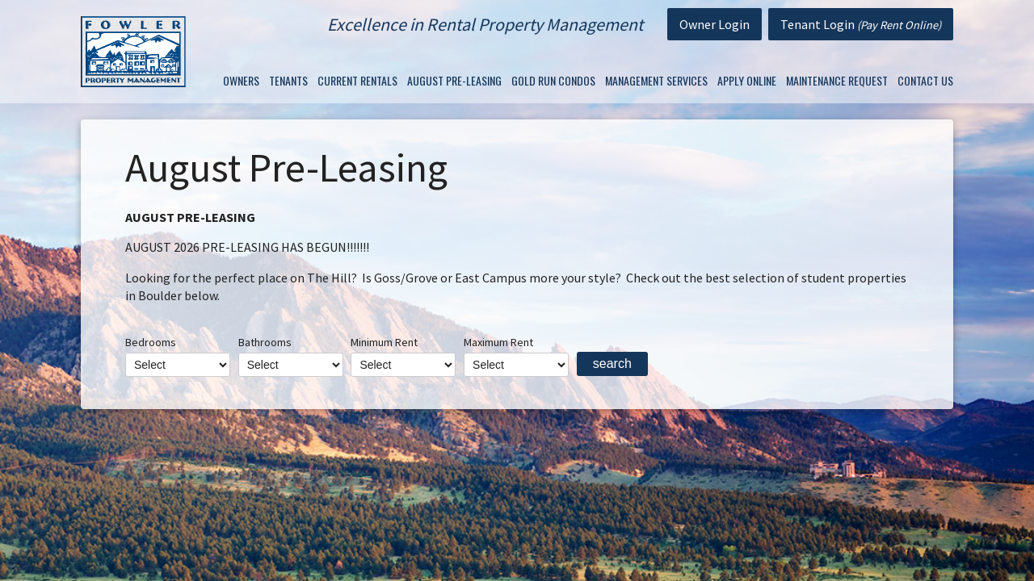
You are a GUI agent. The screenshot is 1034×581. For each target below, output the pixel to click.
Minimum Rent (403, 356)
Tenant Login (860, 24)
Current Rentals (357, 80)
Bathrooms (290, 356)
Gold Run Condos (553, 80)
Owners (241, 80)
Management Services (656, 80)
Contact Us (925, 80)
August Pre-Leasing (454, 80)
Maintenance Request (837, 80)
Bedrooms (177, 356)
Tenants (288, 80)
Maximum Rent (516, 356)
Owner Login (714, 24)
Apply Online (746, 80)
